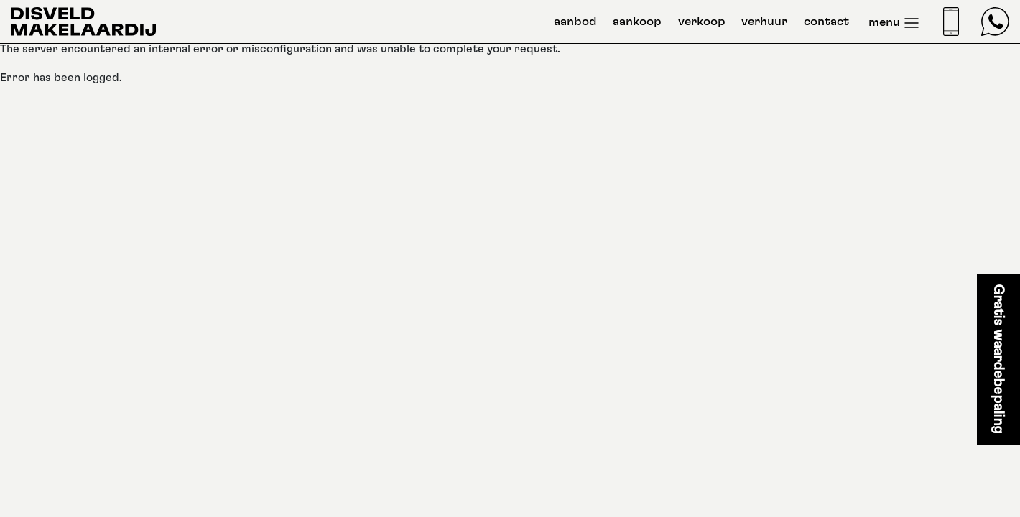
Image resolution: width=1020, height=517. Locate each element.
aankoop (637, 21)
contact (826, 21)
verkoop (701, 21)
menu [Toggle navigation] (894, 23)
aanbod (575, 21)
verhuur (764, 21)
